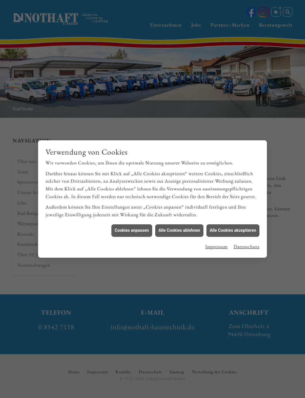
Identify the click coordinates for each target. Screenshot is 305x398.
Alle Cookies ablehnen (179, 228)
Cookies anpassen (132, 228)
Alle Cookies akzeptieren (233, 228)
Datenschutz (246, 244)
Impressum (216, 244)
